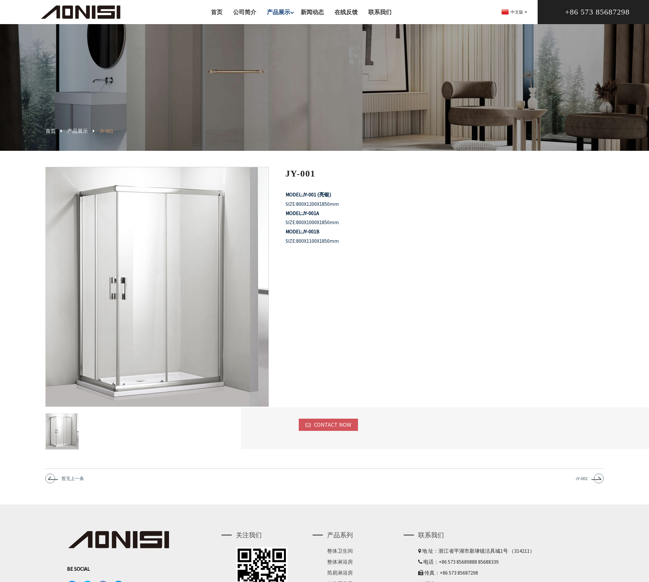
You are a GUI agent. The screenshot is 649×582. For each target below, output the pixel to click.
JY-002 (582, 483)
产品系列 (340, 540)
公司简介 (244, 12)
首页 (216, 12)
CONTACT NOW (332, 429)
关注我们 (249, 540)
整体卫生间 (340, 555)
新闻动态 (312, 12)
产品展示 (281, 12)
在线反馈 (346, 12)
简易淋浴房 (340, 577)
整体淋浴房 (340, 566)
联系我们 (379, 12)
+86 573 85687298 (597, 12)
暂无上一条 (72, 483)
